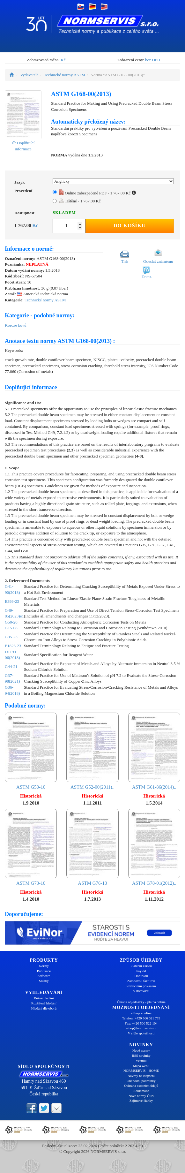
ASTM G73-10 (31, 847)
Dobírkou (141, 976)
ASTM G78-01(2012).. (154, 847)
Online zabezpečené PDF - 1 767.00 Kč (97, 193)
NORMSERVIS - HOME (141, 1070)
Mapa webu (141, 1066)
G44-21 (11, 666)
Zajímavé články (141, 1100)
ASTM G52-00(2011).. (92, 751)
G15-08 (11, 627)
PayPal (141, 971)
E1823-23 (13, 645)
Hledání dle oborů (43, 1008)
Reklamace (141, 1091)
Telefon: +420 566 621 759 (141, 1018)
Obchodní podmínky (141, 1081)
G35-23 (11, 636)
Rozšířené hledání (43, 1003)
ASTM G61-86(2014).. (154, 751)
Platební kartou (141, 966)
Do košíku (130, 225)
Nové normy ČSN (141, 1096)
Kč (63, 59)
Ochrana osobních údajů (141, 1085)
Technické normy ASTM (64, 74)
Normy (44, 966)
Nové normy (141, 1050)
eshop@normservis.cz (141, 1028)
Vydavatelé (29, 74)
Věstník (141, 1061)
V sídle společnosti (141, 1033)
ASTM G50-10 (31, 751)
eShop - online (141, 1013)
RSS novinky (141, 1055)
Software (44, 976)
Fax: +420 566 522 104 (141, 1023)
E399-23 (12, 601)
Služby (44, 981)
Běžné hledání (44, 998)
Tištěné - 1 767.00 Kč (80, 201)
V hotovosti (141, 991)
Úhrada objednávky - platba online (141, 1002)
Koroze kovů (15, 325)
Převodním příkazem (141, 986)
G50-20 (11, 622)
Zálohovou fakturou (141, 981)
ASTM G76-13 (92, 847)
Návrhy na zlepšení (141, 1076)
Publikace (44, 971)
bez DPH (152, 59)
